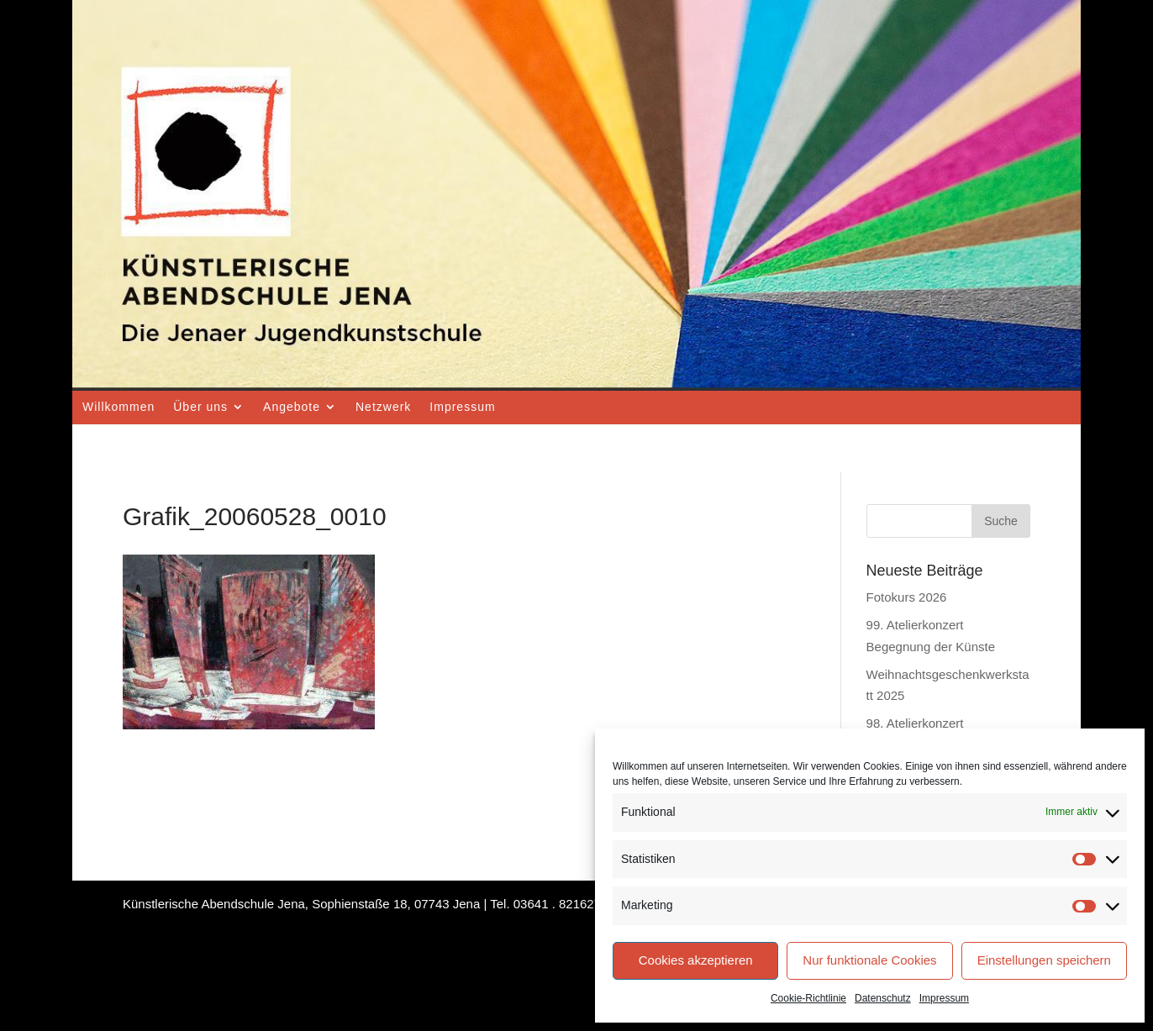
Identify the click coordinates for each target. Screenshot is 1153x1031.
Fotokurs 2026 (906, 597)
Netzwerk (383, 406)
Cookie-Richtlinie (808, 998)
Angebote (291, 406)
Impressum (944, 998)
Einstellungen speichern (1044, 960)
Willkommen (118, 406)
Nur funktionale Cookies (869, 960)
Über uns (200, 406)
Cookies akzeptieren (696, 960)
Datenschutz (883, 998)
